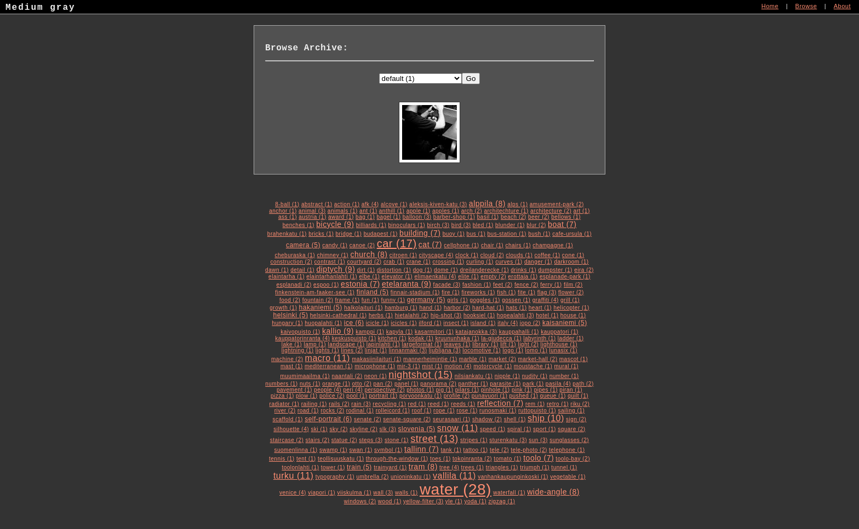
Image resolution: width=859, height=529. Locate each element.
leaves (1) (457, 344)
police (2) (332, 396)
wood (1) (390, 501)
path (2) (582, 384)
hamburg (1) (401, 308)
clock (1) (466, 255)
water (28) (455, 489)
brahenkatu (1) (287, 234)
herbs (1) (381, 315)
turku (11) (293, 475)
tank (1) (450, 450)
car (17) (397, 243)
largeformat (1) (422, 344)
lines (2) (352, 350)
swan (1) (360, 450)
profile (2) (457, 396)
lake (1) (292, 344)
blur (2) (536, 225)
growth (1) (283, 308)
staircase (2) (287, 440)
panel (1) (406, 384)
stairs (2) (318, 440)
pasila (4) (558, 384)
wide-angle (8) (553, 491)
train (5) (359, 467)
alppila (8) (487, 203)
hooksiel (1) (479, 315)
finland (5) (373, 292)
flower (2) (571, 292)
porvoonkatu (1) (420, 396)
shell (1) (515, 419)
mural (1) (566, 366)
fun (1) (370, 300)
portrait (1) (383, 396)
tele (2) (499, 450)
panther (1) (473, 384)
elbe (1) (369, 277)
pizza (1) (282, 396)
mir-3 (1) (408, 366)
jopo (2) (530, 323)
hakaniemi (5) (320, 307)
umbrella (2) (372, 477)
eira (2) (584, 270)
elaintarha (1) (286, 277)
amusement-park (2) (557, 204)
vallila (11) (454, 475)
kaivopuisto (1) (300, 332)
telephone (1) (567, 450)
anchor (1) (283, 211)
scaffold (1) (288, 419)
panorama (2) (438, 384)
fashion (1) (476, 285)
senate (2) (367, 419)
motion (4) (458, 366)
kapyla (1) (399, 332)
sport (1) (544, 429)
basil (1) (488, 217)
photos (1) (420, 390)
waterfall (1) (509, 493)
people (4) (327, 390)
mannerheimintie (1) (430, 359)
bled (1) (483, 225)
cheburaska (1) (294, 255)
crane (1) (418, 262)
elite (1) (468, 277)
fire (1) (451, 292)
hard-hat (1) (488, 308)
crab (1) (393, 262)
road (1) (308, 411)
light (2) (528, 344)
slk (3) (388, 429)
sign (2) (576, 419)
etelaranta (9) (406, 284)
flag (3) (547, 292)
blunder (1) (510, 225)
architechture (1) (506, 211)
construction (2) (291, 262)
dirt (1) (366, 270)
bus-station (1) (507, 234)
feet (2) (503, 285)
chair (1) (492, 245)
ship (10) (546, 418)
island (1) (483, 323)
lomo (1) (536, 350)
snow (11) (457, 428)
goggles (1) (484, 300)
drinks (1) (523, 270)
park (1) (533, 384)
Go (471, 78)
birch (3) (438, 225)
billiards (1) (371, 225)
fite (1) (526, 292)
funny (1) (393, 300)
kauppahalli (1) (519, 332)
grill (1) (570, 300)
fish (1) (506, 292)
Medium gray (40, 9)
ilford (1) (430, 323)
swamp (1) (333, 450)
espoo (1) (326, 285)
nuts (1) (310, 384)
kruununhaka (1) (457, 338)
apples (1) (445, 211)
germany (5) (426, 300)
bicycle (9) (335, 224)
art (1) (582, 211)
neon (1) (375, 376)
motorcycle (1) (492, 366)
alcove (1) (394, 204)
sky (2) (338, 429)
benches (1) (298, 225)
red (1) (417, 404)
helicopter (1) (571, 308)
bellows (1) (566, 217)
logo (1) (512, 350)
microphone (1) (374, 366)
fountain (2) (318, 300)
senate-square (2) (407, 419)
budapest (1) (381, 234)
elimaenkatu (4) (435, 277)
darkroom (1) (571, 262)
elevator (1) (397, 277)
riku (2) (579, 404)
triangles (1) (502, 467)
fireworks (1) (478, 292)
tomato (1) (508, 459)
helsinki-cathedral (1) (338, 315)
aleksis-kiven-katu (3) (438, 204)
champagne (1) (552, 245)
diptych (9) (335, 269)
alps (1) (517, 204)
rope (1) (444, 411)
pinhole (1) (495, 390)
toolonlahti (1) (300, 467)
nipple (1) (507, 376)
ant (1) (368, 211)
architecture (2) (550, 211)
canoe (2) (362, 245)
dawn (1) (277, 270)
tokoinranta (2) (472, 459)
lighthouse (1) (559, 344)
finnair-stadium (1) (415, 292)
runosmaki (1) (498, 411)
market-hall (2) (538, 359)
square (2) (572, 429)
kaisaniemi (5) (564, 323)
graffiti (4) (545, 300)
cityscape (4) (436, 255)
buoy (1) (454, 234)
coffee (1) (547, 255)
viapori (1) (321, 493)
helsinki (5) (290, 315)
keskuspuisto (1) (354, 338)
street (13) (434, 438)
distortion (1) (394, 270)
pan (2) (383, 384)
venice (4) (292, 493)
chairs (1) (518, 245)
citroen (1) (403, 255)
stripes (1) (474, 440)
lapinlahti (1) (383, 344)
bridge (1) (349, 234)
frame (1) (347, 300)
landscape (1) (346, 344)
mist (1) (432, 366)
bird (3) (461, 225)
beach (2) (513, 217)
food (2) (289, 300)
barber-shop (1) (454, 217)
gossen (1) (516, 300)
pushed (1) (524, 396)
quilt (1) (578, 396)
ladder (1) (571, 338)
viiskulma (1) (354, 493)
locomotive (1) (481, 350)
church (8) (368, 254)
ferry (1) (551, 285)
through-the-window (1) (397, 459)
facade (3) (447, 285)
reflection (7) (500, 403)
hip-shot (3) (446, 315)
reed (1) (438, 404)
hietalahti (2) (412, 315)
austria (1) (313, 217)
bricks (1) (321, 234)
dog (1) (422, 270)
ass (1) (287, 217)
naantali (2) (346, 376)
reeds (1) (463, 404)
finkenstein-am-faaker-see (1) (314, 292)
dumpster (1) (555, 270)
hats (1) (516, 308)
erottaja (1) (522, 277)
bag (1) (365, 217)
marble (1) (473, 359)
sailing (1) (571, 411)
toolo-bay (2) (573, 459)
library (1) (485, 344)
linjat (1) (376, 350)
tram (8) (423, 466)
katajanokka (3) (476, 332)
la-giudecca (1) (501, 338)
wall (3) (383, 493)
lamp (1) (314, 344)
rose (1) (466, 411)
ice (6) (354, 323)
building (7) (419, 233)
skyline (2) (363, 429)
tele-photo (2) (529, 450)
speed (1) (493, 429)
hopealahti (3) (515, 315)
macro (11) (327, 358)
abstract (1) (317, 204)
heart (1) (540, 308)
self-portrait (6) (328, 419)
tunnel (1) (564, 467)
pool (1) (356, 396)
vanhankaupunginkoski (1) (513, 477)
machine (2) (287, 359)
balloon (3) (417, 217)
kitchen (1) (392, 338)
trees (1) (472, 467)
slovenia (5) (417, 429)
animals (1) (343, 211)
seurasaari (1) (452, 419)
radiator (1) (285, 404)
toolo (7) (538, 458)
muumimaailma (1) (305, 376)
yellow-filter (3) (423, 501)
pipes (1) (546, 390)
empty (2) (493, 277)
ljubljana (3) (445, 350)
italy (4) (507, 323)
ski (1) (319, 429)
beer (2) (538, 217)
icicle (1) (377, 323)
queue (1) (553, 396)
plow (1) (307, 396)
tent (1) (306, 459)
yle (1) (453, 501)
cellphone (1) (461, 245)
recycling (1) (389, 404)
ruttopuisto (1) (537, 411)
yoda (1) (475, 501)
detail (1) (302, 270)
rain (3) (361, 404)
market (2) (503, 359)
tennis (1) (282, 459)
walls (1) (406, 493)
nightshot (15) (420, 374)
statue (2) (344, 440)
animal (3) (312, 211)
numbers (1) (281, 384)
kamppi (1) (370, 332)
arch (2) (471, 211)
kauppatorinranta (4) (302, 338)
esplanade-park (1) (565, 277)
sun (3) (538, 440)
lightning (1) (298, 350)
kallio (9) (338, 331)
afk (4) (370, 204)
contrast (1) (330, 262)
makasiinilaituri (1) (377, 359)
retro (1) (558, 404)
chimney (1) (332, 255)
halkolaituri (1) (363, 308)
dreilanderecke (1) (484, 270)
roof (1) (422, 411)
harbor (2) (457, 308)
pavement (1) (294, 390)
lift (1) (508, 344)
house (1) (573, 315)
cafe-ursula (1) (572, 234)
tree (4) (449, 467)
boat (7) (562, 224)
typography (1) (335, 477)
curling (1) (480, 262)
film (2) (573, 285)
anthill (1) (392, 211)
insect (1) (455, 323)
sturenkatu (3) (508, 440)
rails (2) (339, 404)
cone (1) (573, 255)
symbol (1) (388, 450)
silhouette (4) (291, 429)
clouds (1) (519, 255)
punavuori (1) (489, 396)
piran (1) (570, 390)
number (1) (564, 376)
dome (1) (446, 270)
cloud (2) (492, 255)
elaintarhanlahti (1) (331, 277)
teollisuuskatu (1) (341, 459)
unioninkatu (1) (411, 477)
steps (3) (370, 440)
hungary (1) (287, 323)
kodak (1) (420, 338)
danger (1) (538, 262)
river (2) (285, 411)
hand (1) (430, 308)
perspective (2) (384, 390)
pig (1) (445, 390)
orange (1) (336, 384)
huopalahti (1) (323, 323)
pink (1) (522, 390)
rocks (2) (332, 411)
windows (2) (360, 501)
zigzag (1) (501, 501)
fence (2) (526, 285)
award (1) (341, 217)
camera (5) (303, 245)
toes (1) (440, 459)
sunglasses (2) (569, 440)
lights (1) (327, 350)
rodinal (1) (360, 411)
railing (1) (314, 404)
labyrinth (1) (539, 338)
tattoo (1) (475, 450)
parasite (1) (505, 384)
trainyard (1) (390, 467)
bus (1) (476, 234)
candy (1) (334, 245)
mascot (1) (573, 359)
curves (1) (508, 262)
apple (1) (418, 211)
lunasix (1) (563, 350)
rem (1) (535, 404)
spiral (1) (519, 429)
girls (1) (457, 300)
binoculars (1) (407, 225)
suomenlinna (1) (295, 450)
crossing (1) (448, 262)
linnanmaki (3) (408, 350)
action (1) (347, 204)
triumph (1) (534, 467)
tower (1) (333, 467)
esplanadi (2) (293, 285)
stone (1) (397, 440)
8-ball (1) (287, 204)
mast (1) (291, 366)
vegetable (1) (568, 477)
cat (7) (430, 244)
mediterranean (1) (329, 366)
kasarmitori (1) (434, 332)
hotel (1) (547, 315)
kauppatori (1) (560, 332)
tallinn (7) (421, 449)
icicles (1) (404, 323)
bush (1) (539, 234)
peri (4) (353, 390)
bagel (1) (389, 217)
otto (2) (362, 384)
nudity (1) (535, 376)
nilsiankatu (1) (474, 376)
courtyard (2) (364, 262)
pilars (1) (467, 390)
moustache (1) (533, 366)
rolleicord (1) (393, 411)
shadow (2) (487, 419)
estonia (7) (360, 284)
